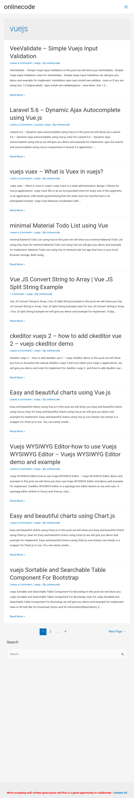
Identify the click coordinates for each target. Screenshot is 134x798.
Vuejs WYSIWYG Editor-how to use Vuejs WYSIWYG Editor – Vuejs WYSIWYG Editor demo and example (65, 454)
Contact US (120, 792)
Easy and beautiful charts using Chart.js (62, 515)
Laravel (38, 124)
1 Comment (17, 293)
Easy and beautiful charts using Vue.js (60, 392)
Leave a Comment (21, 63)
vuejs (37, 63)
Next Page (117, 631)
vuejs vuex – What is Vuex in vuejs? (56, 171)
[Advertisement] (67, 694)
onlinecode (19, 7)
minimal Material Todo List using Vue (59, 225)
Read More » (17, 94)
